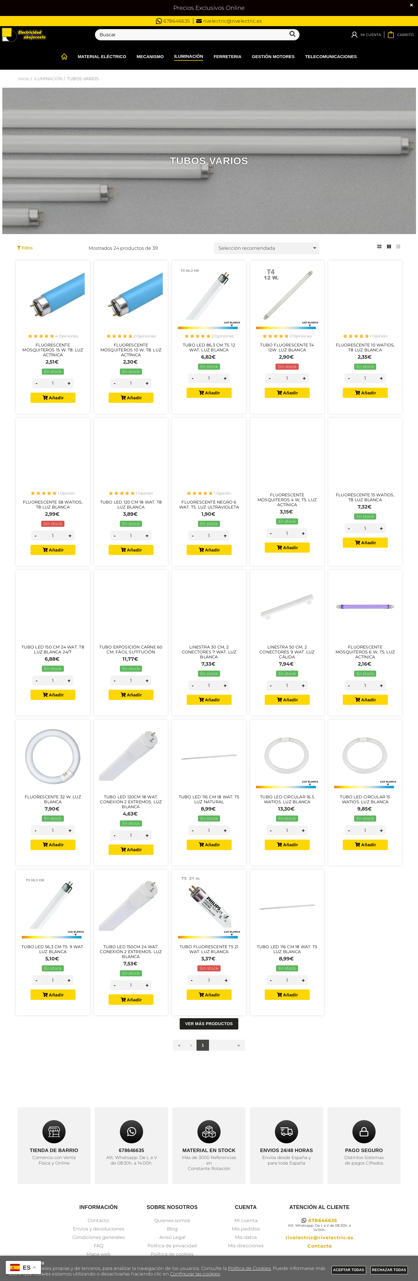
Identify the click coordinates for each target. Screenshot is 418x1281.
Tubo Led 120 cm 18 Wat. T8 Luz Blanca (131, 514)
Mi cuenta (245, 1252)
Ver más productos (209, 1054)
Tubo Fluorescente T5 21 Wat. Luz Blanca (209, 976)
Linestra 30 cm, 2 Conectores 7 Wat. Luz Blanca (209, 667)
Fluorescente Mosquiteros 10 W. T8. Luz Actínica (130, 353)
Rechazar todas (389, 1270)
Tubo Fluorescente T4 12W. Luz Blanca (287, 350)
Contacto (98, 1252)
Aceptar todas (348, 1270)
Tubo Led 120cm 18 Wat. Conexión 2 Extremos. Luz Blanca (131, 823)
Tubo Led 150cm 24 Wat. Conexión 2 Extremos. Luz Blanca (131, 979)
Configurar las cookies (195, 1274)
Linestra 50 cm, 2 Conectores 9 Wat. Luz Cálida (287, 667)
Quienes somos (172, 1252)
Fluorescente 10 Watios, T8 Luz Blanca (365, 350)
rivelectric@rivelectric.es (229, 21)
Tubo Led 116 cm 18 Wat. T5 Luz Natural (209, 820)
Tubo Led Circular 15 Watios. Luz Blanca (365, 820)
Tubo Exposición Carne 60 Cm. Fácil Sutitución (131, 664)
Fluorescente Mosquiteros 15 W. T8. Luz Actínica (52, 353)
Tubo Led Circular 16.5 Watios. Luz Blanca (287, 820)
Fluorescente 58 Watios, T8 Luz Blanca (53, 514)
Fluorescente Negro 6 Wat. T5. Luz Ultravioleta (209, 514)
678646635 (173, 21)
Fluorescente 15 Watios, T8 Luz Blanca (365, 506)
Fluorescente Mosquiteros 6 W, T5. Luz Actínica (365, 667)
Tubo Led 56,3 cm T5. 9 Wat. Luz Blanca (53, 976)
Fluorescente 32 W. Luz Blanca (53, 820)
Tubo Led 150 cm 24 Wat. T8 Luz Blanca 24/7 (53, 664)
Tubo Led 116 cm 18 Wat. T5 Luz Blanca (287, 976)
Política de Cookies (249, 1268)
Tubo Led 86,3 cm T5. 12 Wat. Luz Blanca (209, 350)
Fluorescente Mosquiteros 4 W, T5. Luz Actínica (287, 509)
